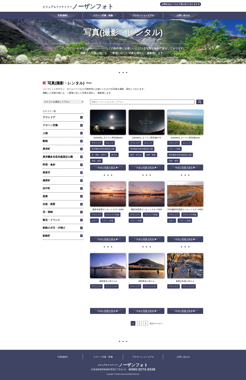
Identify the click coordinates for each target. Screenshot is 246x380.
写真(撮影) (63, 15)
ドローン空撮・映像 (103, 15)
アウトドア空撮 (112, 215)
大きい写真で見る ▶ (108, 167)
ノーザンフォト (78, 6)
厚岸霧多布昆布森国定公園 (103, 149)
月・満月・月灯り (99, 155)
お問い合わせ (183, 15)
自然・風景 (96, 161)
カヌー (94, 221)
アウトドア (96, 143)
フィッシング (111, 286)
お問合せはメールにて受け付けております (179, 4)
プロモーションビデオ (143, 15)
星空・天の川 (136, 155)
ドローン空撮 (174, 149)
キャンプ (109, 143)
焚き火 (114, 155)
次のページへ (156, 323)
